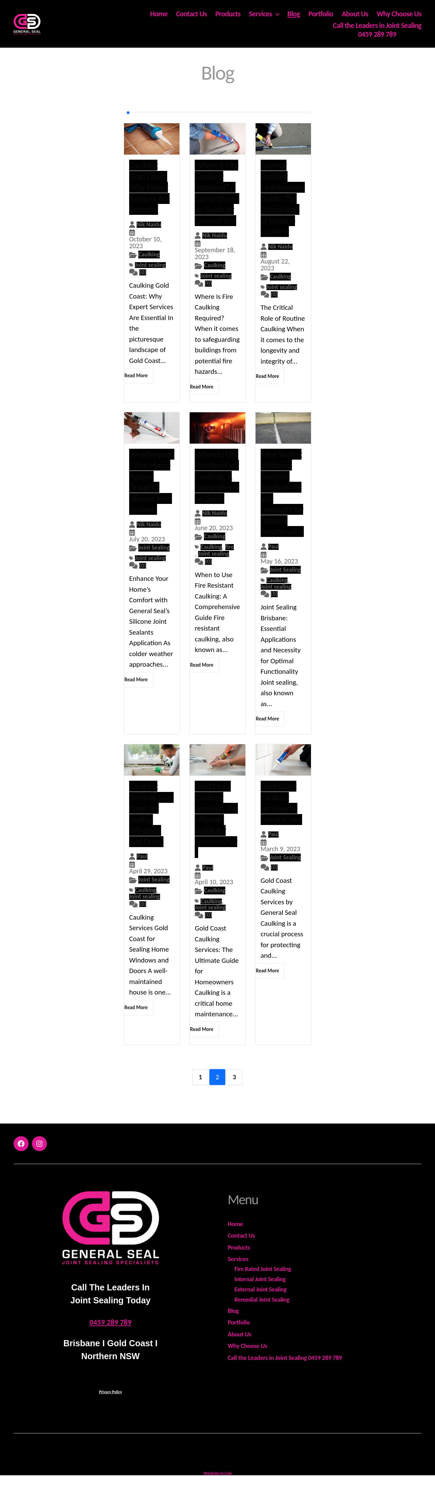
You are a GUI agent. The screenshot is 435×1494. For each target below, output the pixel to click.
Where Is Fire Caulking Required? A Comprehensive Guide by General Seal (217, 193)
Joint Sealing (146, 556)
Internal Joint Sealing (259, 1290)
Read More (136, 377)
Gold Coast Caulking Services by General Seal (281, 813)
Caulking (150, 255)
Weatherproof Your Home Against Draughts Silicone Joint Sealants (151, 483)
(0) (143, 273)
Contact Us (191, 14)
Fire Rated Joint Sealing (262, 1280)
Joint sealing (152, 266)
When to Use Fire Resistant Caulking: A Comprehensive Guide (217, 477)
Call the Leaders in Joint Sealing (377, 25)
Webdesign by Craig (217, 1484)
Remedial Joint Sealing (262, 1311)
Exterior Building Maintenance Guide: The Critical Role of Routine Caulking (283, 198)
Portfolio (321, 14)
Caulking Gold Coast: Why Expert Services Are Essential (149, 187)
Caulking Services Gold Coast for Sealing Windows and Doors (151, 824)
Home (159, 14)
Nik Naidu (150, 224)
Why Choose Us (399, 14)
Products (227, 14)
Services (260, 14)
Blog (294, 14)
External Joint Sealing (260, 1301)
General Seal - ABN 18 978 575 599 (226, 1464)
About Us (355, 14)
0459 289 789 (377, 34)
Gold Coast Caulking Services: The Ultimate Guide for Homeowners (216, 829)
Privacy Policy (110, 1403)
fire (199, 556)
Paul (274, 548)
